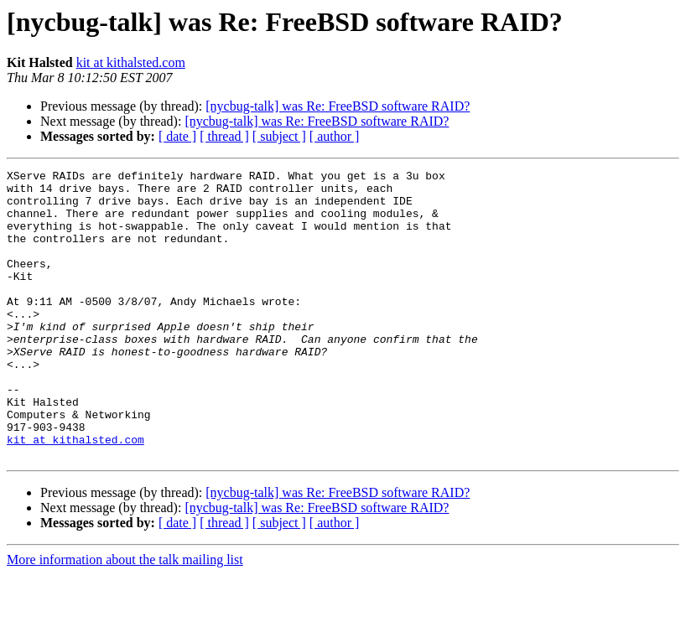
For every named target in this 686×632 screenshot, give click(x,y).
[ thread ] (224, 136)
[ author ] (334, 136)
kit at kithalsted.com (130, 62)
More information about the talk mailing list (125, 617)
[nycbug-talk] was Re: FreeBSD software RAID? (337, 106)
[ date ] (177, 136)
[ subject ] (279, 136)
